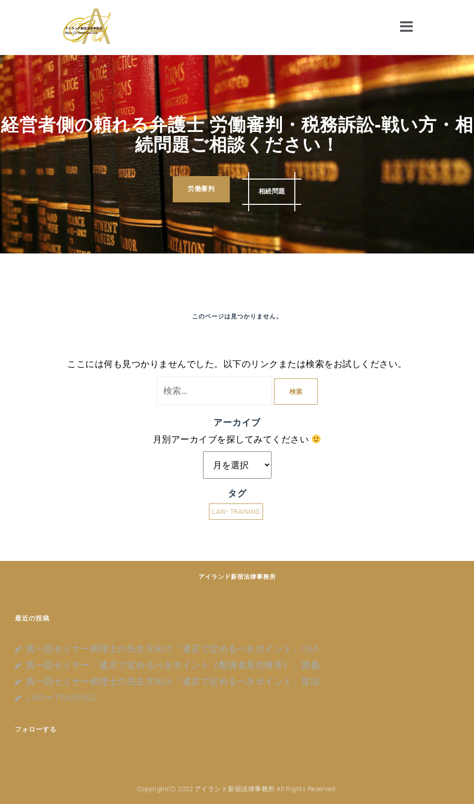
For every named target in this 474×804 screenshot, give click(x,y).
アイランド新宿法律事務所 (237, 576)
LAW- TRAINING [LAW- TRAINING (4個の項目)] (236, 511)
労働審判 (199, 189)
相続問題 (274, 189)
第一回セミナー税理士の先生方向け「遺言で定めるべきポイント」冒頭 (173, 681)
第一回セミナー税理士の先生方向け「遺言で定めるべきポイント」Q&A (172, 648)
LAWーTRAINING (61, 697)
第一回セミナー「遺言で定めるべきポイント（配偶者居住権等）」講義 (173, 665)
